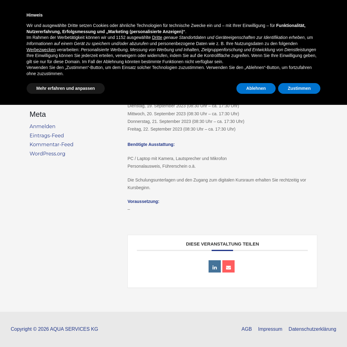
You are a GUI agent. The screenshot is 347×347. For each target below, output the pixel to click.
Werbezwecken (41, 291)
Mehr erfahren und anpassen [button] (65, 330)
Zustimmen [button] (299, 330)
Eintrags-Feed (47, 136)
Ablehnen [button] (256, 330)
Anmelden (43, 126)
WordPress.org (48, 154)
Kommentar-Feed (52, 144)
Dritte (157, 279)
